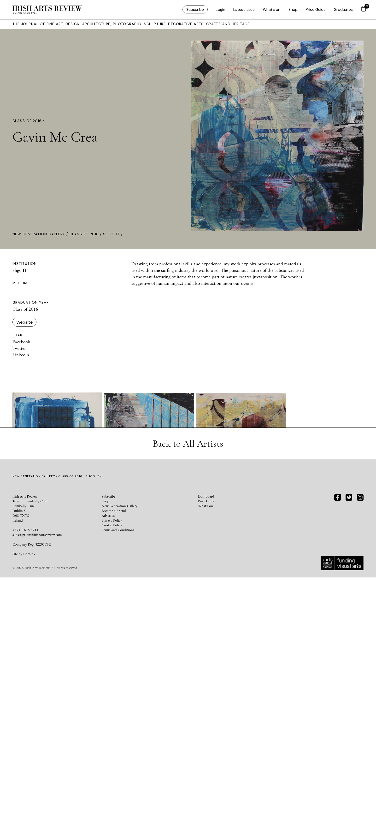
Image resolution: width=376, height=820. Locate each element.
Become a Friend (114, 753)
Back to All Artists (188, 686)
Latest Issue (244, 9)
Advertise (108, 758)
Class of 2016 (84, 234)
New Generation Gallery (38, 234)
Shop (293, 9)
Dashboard (206, 739)
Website (24, 322)
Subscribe (195, 9)
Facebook (21, 341)
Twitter (19, 348)
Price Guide (316, 9)
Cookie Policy (112, 768)
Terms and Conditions (118, 772)
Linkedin (20, 354)
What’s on (271, 9)
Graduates (343, 9)
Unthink (29, 796)
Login (220, 9)
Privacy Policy (112, 763)
